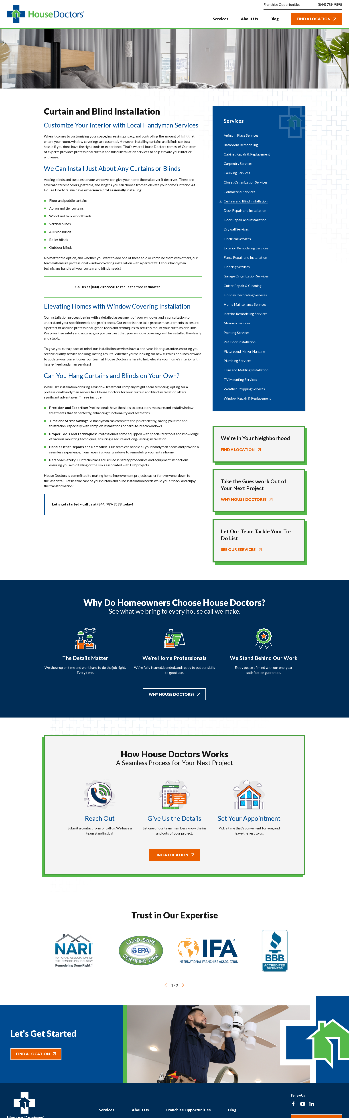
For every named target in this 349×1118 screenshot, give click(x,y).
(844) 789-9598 (330, 4)
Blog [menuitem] (274, 18)
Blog (232, 1110)
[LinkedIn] (311, 1104)
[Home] (45, 14)
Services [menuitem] (220, 18)
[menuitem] (259, 135)
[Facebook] (293, 1104)
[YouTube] (302, 1104)
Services (106, 1110)
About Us (140, 1110)
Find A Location (316, 18)
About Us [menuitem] (249, 18)
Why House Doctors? (174, 694)
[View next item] (183, 985)
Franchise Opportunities (188, 1110)
